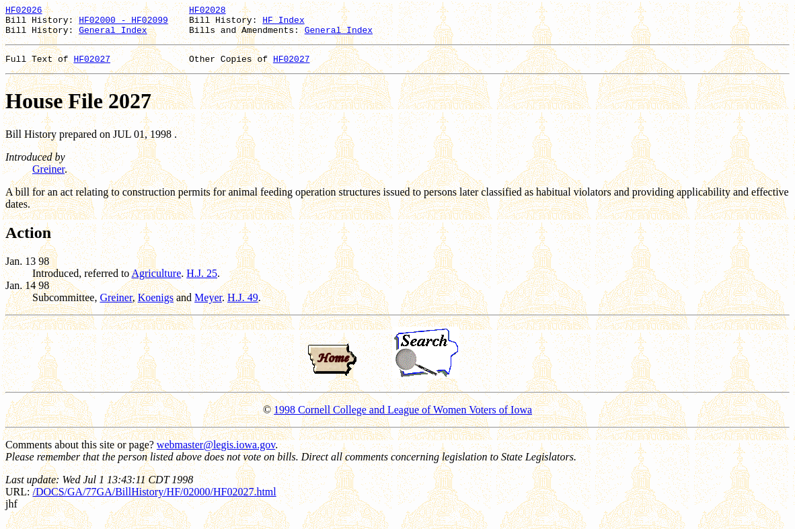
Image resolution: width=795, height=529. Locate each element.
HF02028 (207, 11)
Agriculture (156, 281)
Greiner (48, 177)
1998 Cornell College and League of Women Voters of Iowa (403, 417)
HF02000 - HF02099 (123, 23)
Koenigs (156, 305)
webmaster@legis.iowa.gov (216, 452)
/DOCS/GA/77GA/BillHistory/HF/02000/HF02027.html (154, 499)
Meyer (208, 305)
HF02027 (91, 66)
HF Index (283, 23)
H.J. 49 (242, 305)
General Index (113, 36)
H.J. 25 (201, 281)
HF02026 (23, 11)
